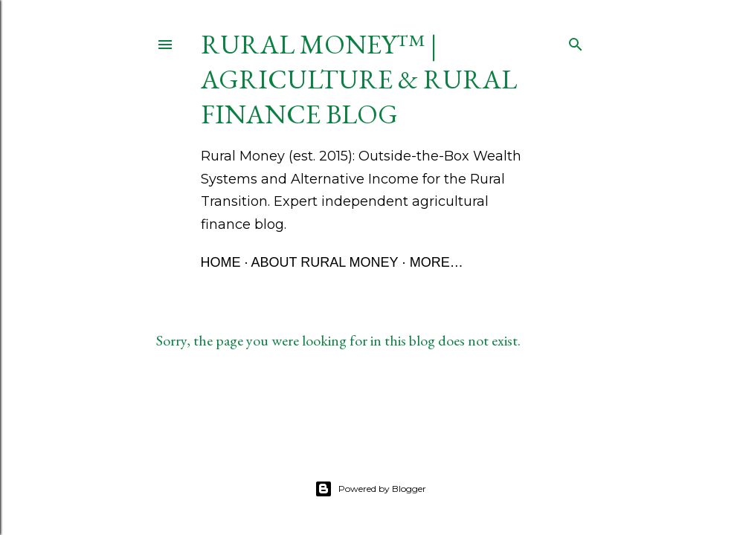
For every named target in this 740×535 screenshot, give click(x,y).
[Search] (576, 41)
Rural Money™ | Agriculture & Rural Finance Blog (359, 79)
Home (221, 262)
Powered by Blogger (370, 489)
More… (436, 262)
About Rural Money (325, 262)
